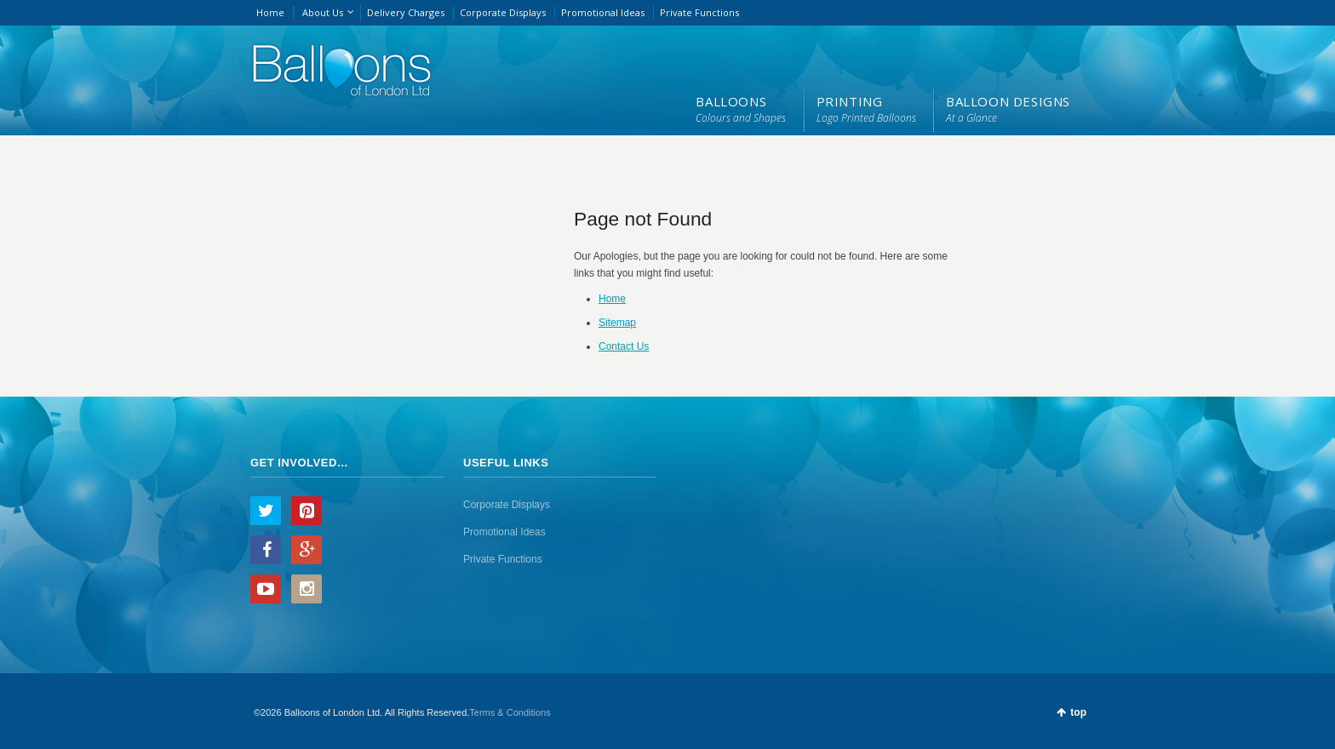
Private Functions (699, 12)
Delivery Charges (405, 12)
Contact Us (624, 346)
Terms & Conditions (509, 712)
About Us (322, 12)
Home (270, 12)
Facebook (265, 549)
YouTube (265, 589)
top (1078, 712)
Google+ (306, 549)
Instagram (306, 589)
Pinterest (306, 510)
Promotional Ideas (603, 12)
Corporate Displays (503, 12)
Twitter (265, 510)
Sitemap (617, 323)
